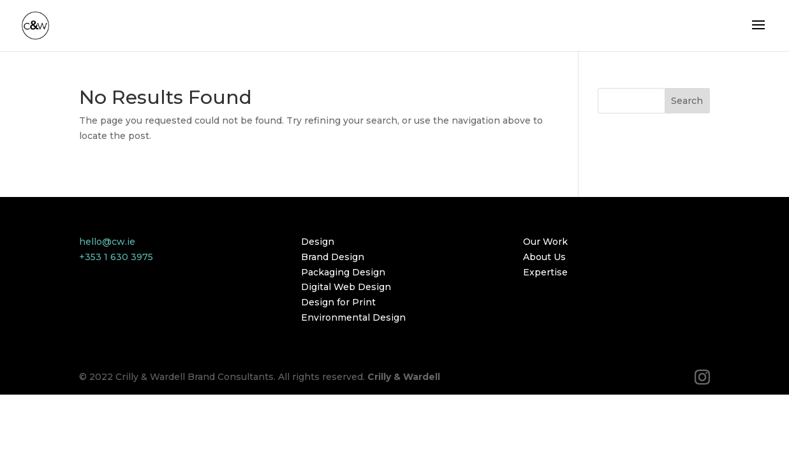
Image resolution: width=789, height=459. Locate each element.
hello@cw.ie (107, 241)
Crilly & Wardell (403, 376)
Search (687, 100)
